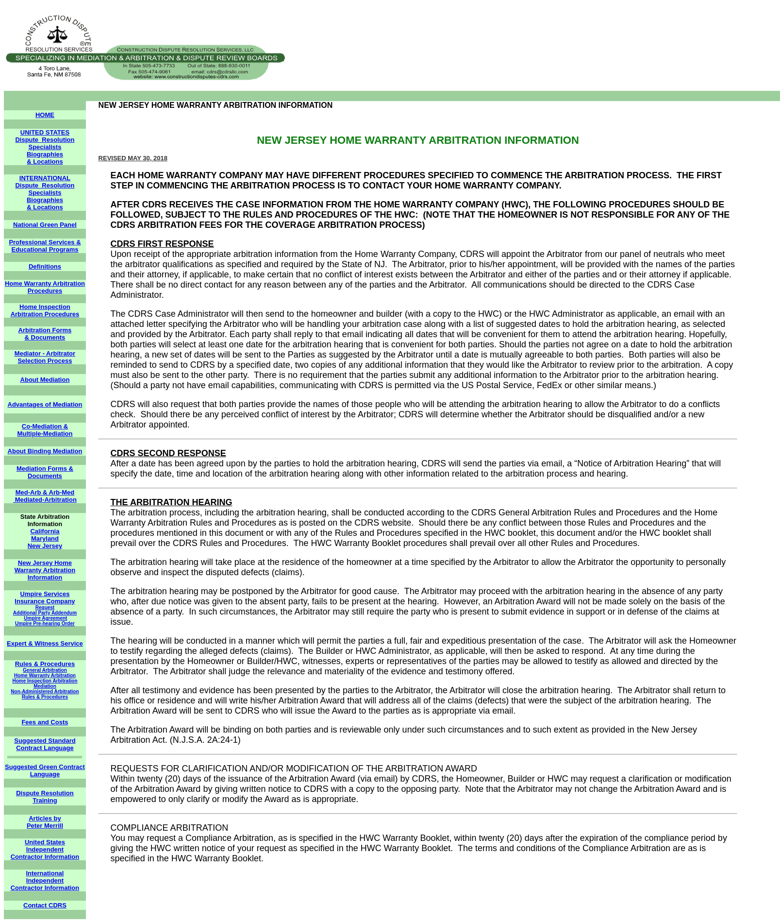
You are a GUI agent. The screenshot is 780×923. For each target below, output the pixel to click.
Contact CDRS (44, 905)
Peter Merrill (45, 825)
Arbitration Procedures (45, 314)
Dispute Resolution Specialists (44, 143)
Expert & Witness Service (45, 643)
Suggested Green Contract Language (45, 770)
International (45, 873)
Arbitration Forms (45, 330)
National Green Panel (45, 224)
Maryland (45, 538)
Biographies (45, 154)
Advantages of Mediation (45, 404)
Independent (45, 849)
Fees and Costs (44, 722)
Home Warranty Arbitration (45, 675)
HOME (44, 115)
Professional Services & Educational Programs (45, 246)
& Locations (45, 161)
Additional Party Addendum (45, 612)
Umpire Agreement (45, 618)
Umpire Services (45, 594)
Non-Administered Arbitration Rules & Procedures (45, 694)
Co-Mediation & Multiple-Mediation (44, 430)
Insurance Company (45, 601)
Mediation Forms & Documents (45, 472)
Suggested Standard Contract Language (44, 744)
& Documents (45, 337)
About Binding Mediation (45, 451)
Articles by (45, 818)
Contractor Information (45, 856)
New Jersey (45, 545)
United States (45, 842)
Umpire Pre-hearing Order (45, 623)
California (44, 531)
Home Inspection (44, 306)
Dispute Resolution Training (44, 796)
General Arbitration (45, 670)
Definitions (45, 266)
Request (44, 607)
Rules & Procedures (45, 663)
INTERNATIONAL (44, 178)
